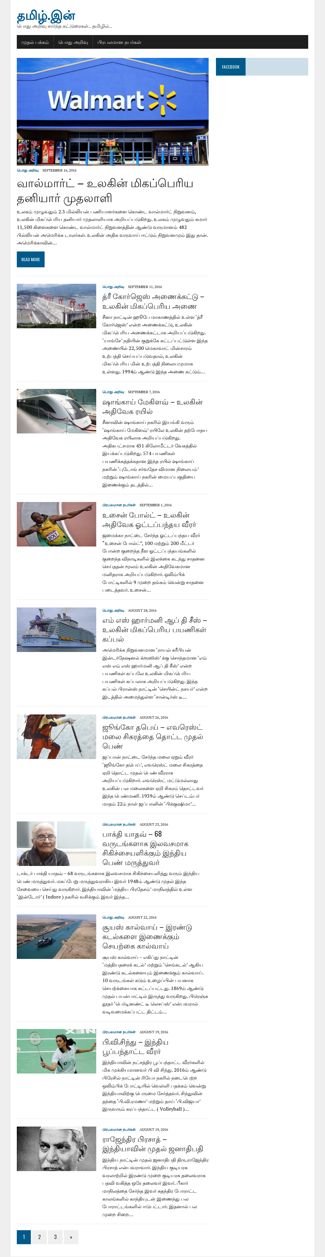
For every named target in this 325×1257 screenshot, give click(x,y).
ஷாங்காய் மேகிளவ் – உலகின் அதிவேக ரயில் (152, 406)
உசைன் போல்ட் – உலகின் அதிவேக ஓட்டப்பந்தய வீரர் (149, 519)
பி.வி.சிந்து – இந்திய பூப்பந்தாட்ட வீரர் (135, 1046)
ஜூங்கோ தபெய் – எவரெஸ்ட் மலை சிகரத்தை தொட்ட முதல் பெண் (152, 736)
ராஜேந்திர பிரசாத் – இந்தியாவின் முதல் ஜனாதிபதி (152, 1144)
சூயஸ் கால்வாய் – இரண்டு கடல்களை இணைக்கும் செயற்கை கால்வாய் (147, 936)
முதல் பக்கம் (34, 41)
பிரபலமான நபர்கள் (119, 41)
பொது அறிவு (72, 41)
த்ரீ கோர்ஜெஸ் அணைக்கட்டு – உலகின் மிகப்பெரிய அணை (153, 301)
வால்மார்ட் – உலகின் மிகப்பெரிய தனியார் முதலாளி (104, 190)
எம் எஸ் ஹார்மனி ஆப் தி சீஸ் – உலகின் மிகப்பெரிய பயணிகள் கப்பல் (154, 629)
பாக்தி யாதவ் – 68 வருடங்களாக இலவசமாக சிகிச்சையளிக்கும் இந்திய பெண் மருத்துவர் (155, 848)
